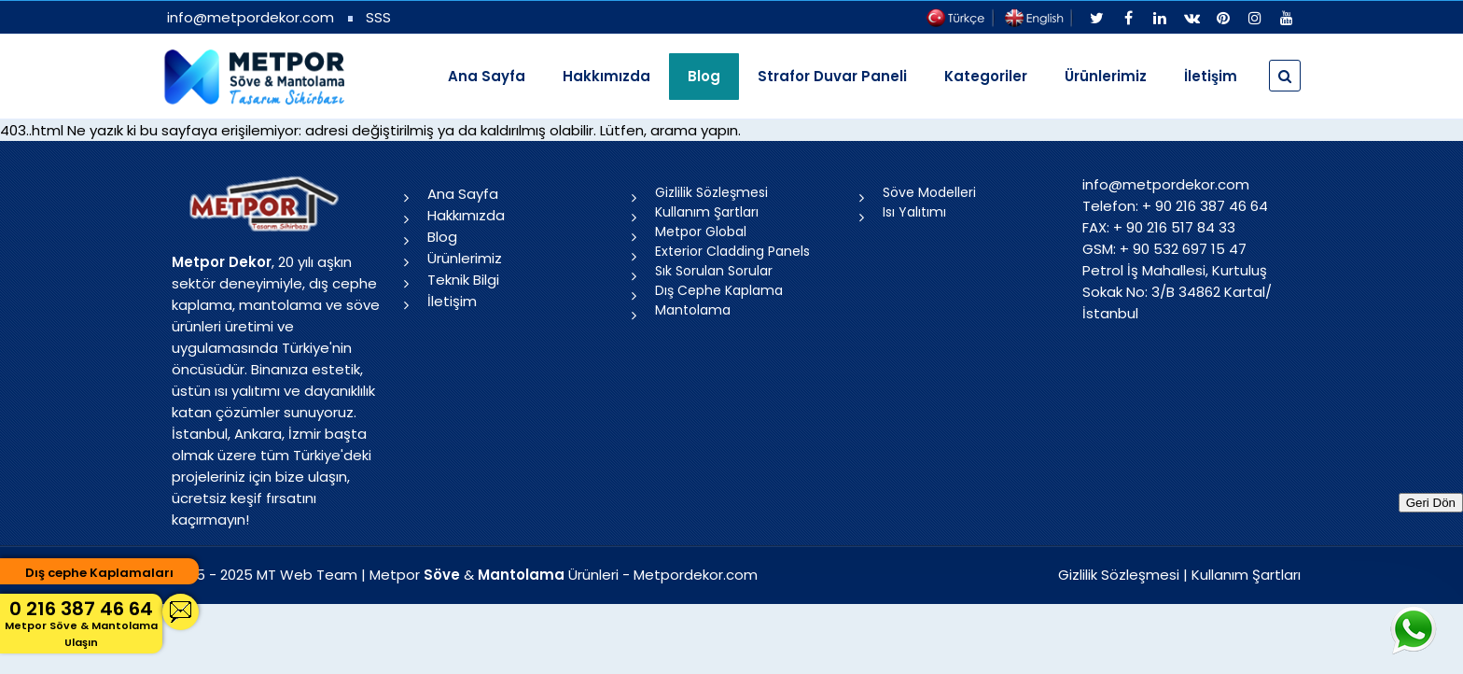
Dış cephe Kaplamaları (99, 573)
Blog (442, 236)
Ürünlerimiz (1106, 76)
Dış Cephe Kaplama (719, 290)
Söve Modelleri (929, 192)
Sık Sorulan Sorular (714, 270)
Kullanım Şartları (707, 212)
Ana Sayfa (486, 76)
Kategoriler (985, 76)
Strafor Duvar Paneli (832, 76)
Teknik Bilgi (463, 279)
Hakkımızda (606, 76)
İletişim (1210, 76)
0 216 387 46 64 (81, 623)
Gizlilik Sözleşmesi (711, 192)
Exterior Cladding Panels (732, 251)
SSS (378, 17)
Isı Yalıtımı (914, 212)
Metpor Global (700, 231)
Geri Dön (1431, 503)
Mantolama (693, 310)
